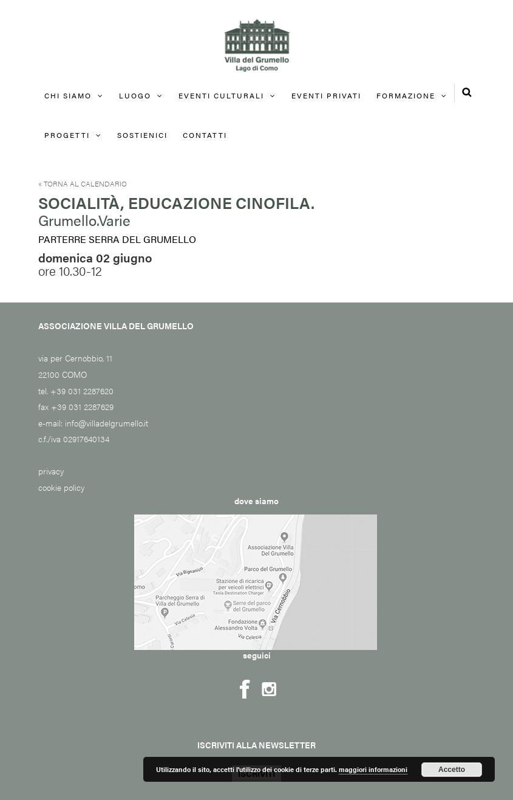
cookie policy (61, 487)
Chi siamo (68, 95)
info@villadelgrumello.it (106, 423)
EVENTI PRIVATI (326, 95)
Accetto (451, 769)
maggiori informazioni (373, 769)
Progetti (67, 134)
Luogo (135, 95)
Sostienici (142, 134)
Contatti (205, 134)
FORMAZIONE (405, 95)
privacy (51, 471)
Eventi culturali (221, 95)
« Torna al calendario (82, 183)
